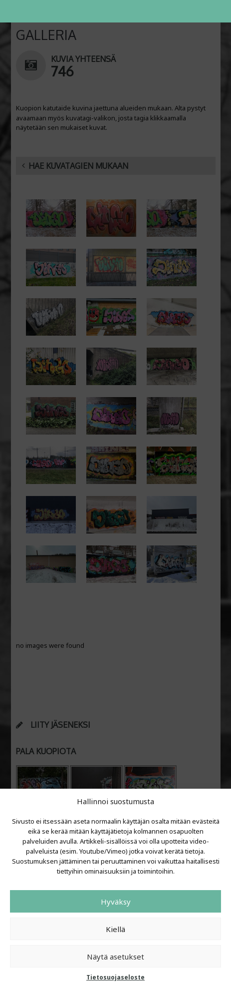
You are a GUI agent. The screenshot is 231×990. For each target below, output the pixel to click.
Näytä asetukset (115, 957)
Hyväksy (116, 902)
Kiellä (115, 929)
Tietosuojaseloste (115, 977)
